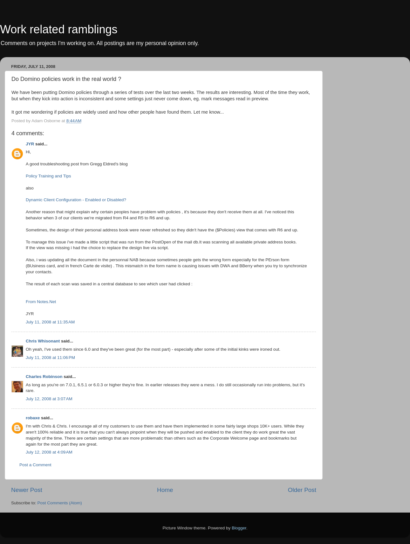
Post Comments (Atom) (60, 503)
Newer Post (26, 490)
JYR (30, 144)
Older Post (302, 490)
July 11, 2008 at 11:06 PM (50, 357)
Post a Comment (35, 464)
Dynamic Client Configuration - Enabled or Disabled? (76, 199)
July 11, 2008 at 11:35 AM (50, 322)
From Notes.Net (41, 301)
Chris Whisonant (43, 341)
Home (165, 490)
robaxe (33, 417)
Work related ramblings (58, 29)
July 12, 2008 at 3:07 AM (49, 398)
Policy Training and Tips (48, 176)
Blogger (239, 528)
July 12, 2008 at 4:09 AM (49, 452)
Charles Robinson (44, 376)
